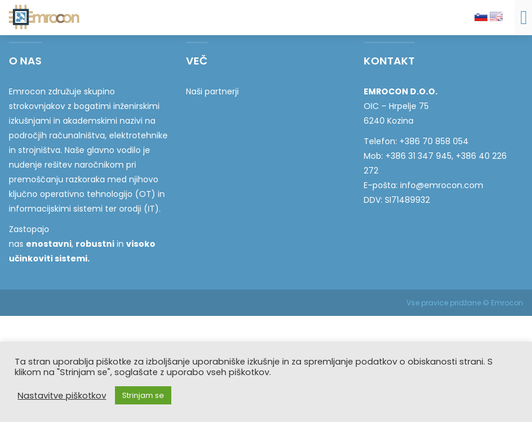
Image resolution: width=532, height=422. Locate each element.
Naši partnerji (212, 91)
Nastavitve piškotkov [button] (62, 395)
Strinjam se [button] (143, 395)
